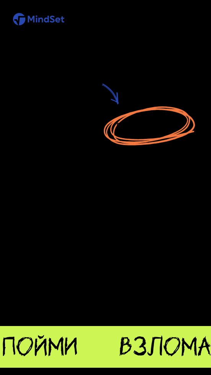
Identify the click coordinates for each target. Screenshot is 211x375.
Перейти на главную (149, 125)
